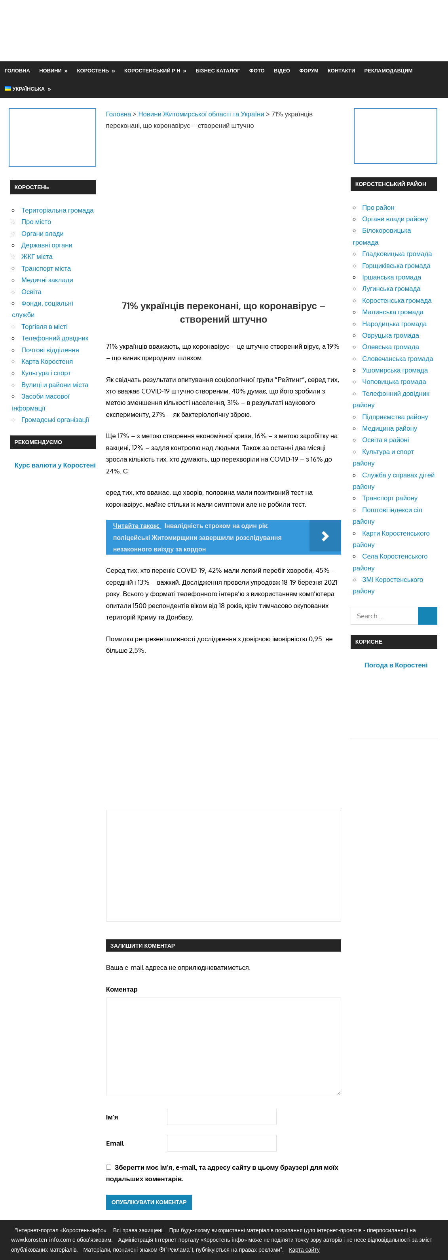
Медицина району (389, 428)
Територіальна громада (57, 210)
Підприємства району (395, 416)
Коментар (122, 989)
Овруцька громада (390, 335)
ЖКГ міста (37, 256)
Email (115, 1143)
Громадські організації (55, 419)
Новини (50, 70)
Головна (17, 70)
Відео (282, 70)
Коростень (93, 70)
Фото (257, 70)
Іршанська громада (391, 277)
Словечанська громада (397, 358)
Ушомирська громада (395, 370)
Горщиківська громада (396, 265)
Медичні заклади (47, 280)
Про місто (36, 221)
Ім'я (112, 1117)
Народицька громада (394, 323)
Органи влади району (395, 219)
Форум (308, 70)
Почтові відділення (50, 350)
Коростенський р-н (152, 70)
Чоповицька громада (394, 381)
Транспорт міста (46, 268)
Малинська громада (392, 312)
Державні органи (46, 245)
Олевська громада (390, 346)
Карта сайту (304, 1249)
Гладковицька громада (397, 253)
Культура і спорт (46, 373)
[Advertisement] (294, 30)
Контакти (341, 70)
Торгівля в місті (44, 326)
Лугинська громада (391, 288)
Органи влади (42, 233)
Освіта (31, 291)
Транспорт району (390, 498)
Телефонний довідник (54, 338)
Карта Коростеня (47, 361)
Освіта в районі (385, 439)
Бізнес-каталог (218, 70)
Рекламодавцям (388, 70)
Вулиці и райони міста (54, 384)
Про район (378, 207)
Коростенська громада (396, 300)
